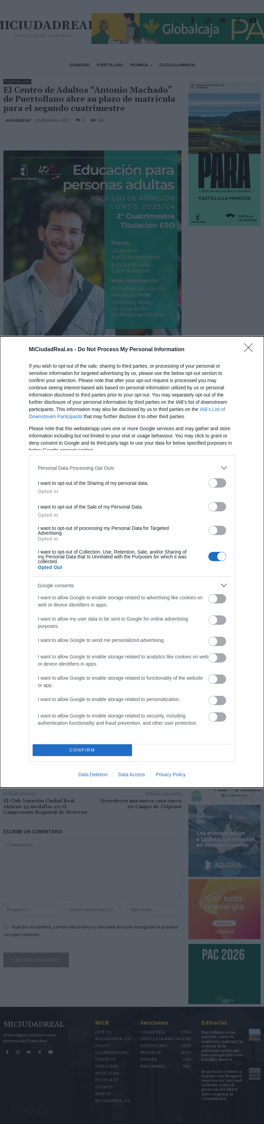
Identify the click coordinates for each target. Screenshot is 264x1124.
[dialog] (132, 562)
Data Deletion (93, 774)
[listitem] (132, 467)
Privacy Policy (171, 774)
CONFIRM (82, 750)
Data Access (131, 774)
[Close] (250, 349)
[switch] (217, 483)
